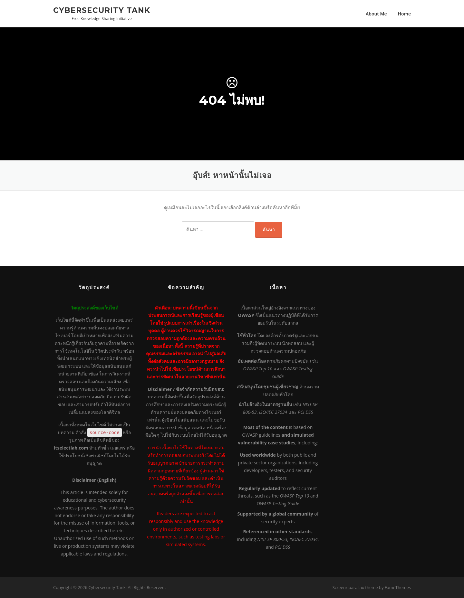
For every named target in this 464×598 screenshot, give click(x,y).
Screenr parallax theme (355, 587)
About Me (376, 14)
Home (404, 14)
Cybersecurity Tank (101, 9)
